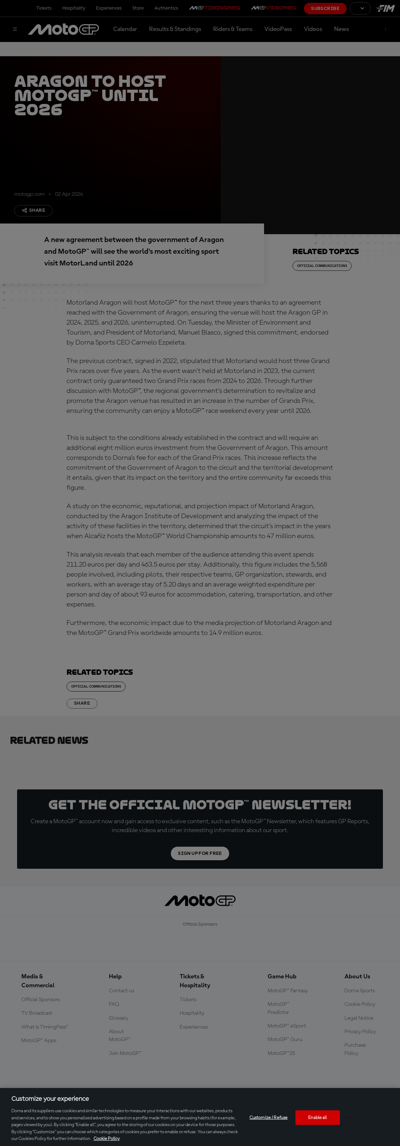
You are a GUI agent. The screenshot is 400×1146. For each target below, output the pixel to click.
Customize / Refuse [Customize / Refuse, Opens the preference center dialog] (268, 1117)
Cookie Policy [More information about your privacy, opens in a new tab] (107, 1138)
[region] (200, 1117)
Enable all (317, 1117)
